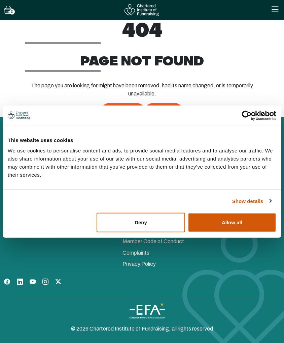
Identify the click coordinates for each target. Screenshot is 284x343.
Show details (247, 201)
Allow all (232, 222)
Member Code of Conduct (153, 241)
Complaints (135, 253)
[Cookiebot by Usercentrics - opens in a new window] (246, 115)
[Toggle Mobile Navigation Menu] (275, 10)
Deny (141, 222)
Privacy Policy (139, 264)
